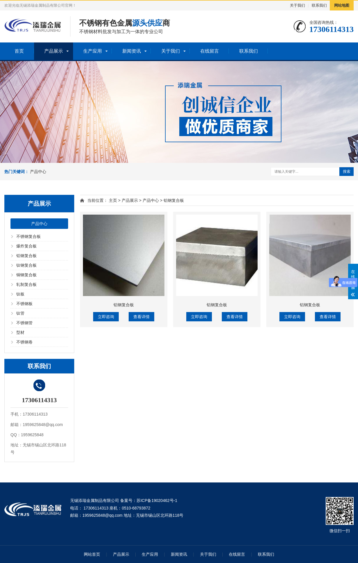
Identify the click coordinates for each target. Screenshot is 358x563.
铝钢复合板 (26, 255)
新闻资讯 (131, 51)
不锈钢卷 (24, 342)
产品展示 (53, 51)
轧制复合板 (26, 284)
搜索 (346, 171)
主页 (113, 200)
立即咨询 (106, 316)
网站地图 (341, 5)
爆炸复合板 (26, 246)
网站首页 (92, 554)
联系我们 (319, 5)
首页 (19, 51)
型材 (20, 332)
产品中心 (38, 171)
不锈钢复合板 (28, 236)
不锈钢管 (24, 322)
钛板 (20, 294)
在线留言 (209, 51)
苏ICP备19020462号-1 (157, 500)
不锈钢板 (24, 303)
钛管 (20, 313)
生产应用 (92, 51)
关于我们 (297, 5)
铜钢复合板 (26, 274)
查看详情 (141, 316)
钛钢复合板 (26, 265)
